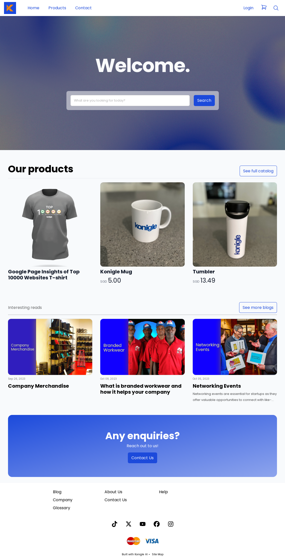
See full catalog (258, 171)
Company (62, 500)
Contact (83, 8)
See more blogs (258, 307)
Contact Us (142, 458)
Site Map (157, 554)
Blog (57, 492)
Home (33, 8)
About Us (113, 492)
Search (204, 100)
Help (163, 492)
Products (57, 8)
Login (248, 8)
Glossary (61, 508)
